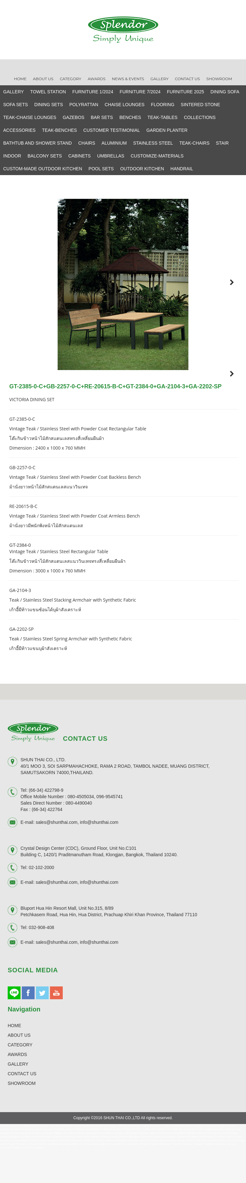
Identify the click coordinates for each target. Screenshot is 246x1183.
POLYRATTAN (84, 104)
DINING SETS (48, 104)
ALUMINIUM (114, 143)
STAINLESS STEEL (153, 143)
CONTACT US (22, 1108)
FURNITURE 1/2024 (92, 91)
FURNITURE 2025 (185, 91)
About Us (43, 78)
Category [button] (70, 78)
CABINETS (79, 155)
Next (227, 282)
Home (20, 78)
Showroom (219, 78)
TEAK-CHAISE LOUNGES (29, 117)
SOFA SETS (15, 104)
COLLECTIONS (200, 117)
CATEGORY (20, 1079)
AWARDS (17, 1089)
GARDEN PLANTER (166, 130)
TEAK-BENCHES (59, 130)
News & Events (128, 78)
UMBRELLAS (110, 155)
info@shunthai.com (99, 857)
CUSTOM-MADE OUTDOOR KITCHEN (42, 168)
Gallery (159, 78)
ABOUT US (19, 1069)
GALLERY (13, 91)
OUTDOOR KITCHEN (142, 168)
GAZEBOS (74, 117)
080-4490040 (79, 837)
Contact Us (187, 78)
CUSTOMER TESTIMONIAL (111, 130)
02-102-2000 (41, 902)
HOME (14, 1060)
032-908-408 (41, 962)
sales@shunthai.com (56, 857)
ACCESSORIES (19, 130)
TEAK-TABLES (162, 117)
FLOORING (162, 104)
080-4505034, (81, 831)
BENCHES (130, 117)
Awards (97, 78)
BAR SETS (102, 117)
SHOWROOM (22, 1117)
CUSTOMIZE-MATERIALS (157, 155)
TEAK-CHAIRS (194, 143)
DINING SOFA (224, 91)
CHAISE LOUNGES (124, 104)
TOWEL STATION (48, 91)
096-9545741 (109, 831)
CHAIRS (86, 143)
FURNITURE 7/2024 (139, 91)
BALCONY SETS (45, 155)
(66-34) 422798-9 (46, 824)
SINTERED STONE (200, 104)
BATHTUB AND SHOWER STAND (37, 143)
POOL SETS (101, 168)
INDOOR (12, 155)
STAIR (222, 143)
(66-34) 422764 (47, 844)
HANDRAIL (181, 168)
